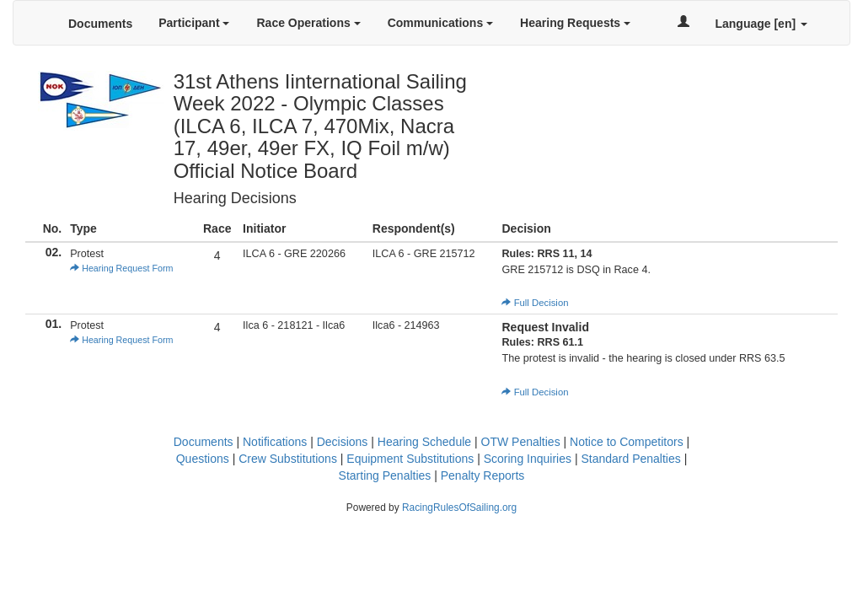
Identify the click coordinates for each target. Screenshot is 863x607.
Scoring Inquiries (527, 458)
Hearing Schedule (424, 442)
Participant (193, 23)
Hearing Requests (575, 23)
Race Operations (308, 23)
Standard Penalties (630, 458)
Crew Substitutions (288, 458)
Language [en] (761, 23)
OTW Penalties (520, 442)
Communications (440, 23)
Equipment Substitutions (410, 458)
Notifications (275, 442)
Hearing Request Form (121, 268)
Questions (202, 458)
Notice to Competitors (626, 442)
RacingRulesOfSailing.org (459, 507)
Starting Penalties (385, 475)
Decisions (342, 442)
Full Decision (534, 303)
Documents (100, 23)
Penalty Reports (483, 475)
